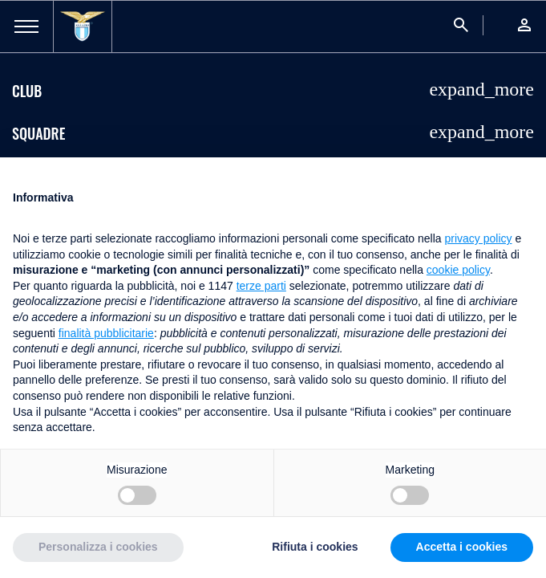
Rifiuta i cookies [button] (315, 546)
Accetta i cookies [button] (462, 546)
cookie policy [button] (458, 269)
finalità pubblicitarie (106, 333)
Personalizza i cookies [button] (98, 546)
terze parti (261, 285)
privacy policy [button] (478, 238)
